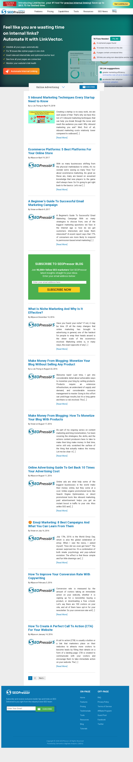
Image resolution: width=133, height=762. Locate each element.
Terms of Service (104, 721)
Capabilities (63, 11)
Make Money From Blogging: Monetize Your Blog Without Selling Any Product (60, 370)
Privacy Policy (102, 716)
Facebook (101, 734)
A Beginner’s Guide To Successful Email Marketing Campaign (57, 208)
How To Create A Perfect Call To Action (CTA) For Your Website (57, 642)
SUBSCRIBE (89, 88)
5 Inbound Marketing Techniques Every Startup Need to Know (56, 101)
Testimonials (84, 725)
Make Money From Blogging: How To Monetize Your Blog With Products (55, 428)
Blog (114, 11)
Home (81, 712)
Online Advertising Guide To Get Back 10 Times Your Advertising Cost (57, 480)
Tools (76, 11)
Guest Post (101, 729)
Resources (88, 11)
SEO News (103, 11)
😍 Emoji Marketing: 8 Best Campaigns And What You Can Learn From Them (59, 535)
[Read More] (61, 142)
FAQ (98, 712)
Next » (42, 692)
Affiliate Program (104, 725)
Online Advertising (47, 88)
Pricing (50, 11)
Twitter (100, 738)
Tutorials (83, 743)
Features (38, 11)
